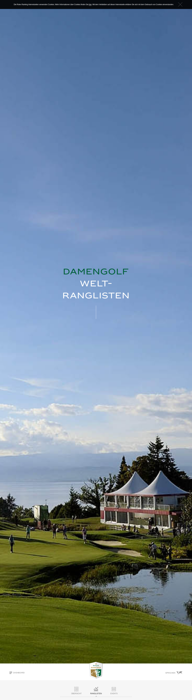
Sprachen (173, 672)
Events (114, 691)
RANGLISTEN (96, 691)
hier (90, 4)
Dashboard (17, 673)
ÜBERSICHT (76, 691)
